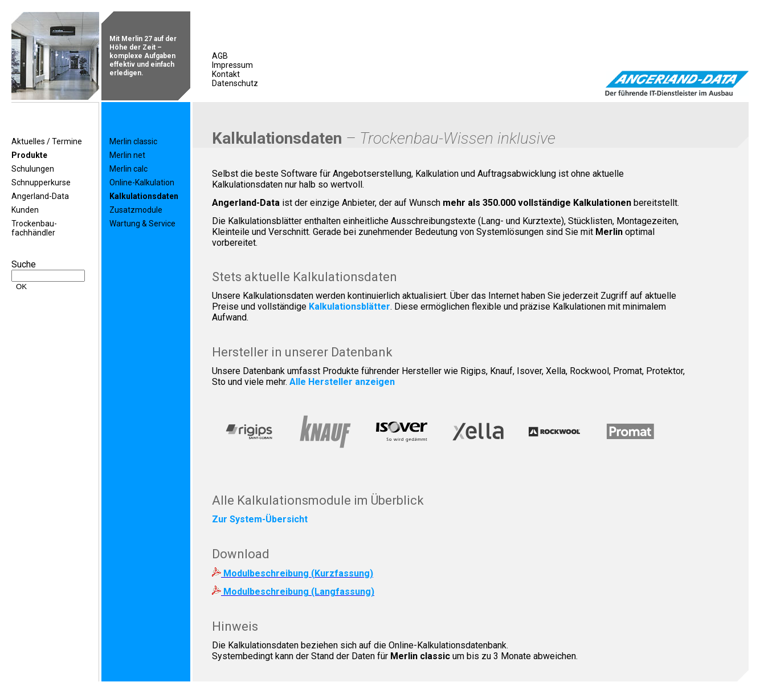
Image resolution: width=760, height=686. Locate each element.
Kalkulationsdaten (143, 196)
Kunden (25, 209)
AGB (220, 55)
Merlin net (127, 155)
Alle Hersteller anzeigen (342, 381)
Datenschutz (235, 83)
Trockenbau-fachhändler (34, 228)
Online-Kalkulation (141, 182)
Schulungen (32, 168)
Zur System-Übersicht (260, 519)
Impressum (232, 65)
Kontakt (226, 74)
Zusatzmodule (135, 209)
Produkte (29, 155)
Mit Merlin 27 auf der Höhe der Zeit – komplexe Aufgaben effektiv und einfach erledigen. (143, 56)
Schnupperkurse (41, 182)
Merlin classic (133, 141)
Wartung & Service (142, 223)
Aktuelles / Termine (46, 141)
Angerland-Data (40, 196)
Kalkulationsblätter (349, 306)
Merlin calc (128, 168)
